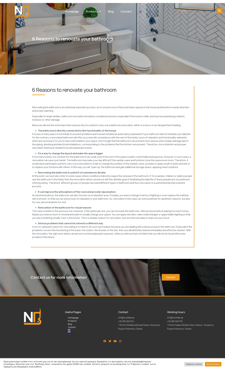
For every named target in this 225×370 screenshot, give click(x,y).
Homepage (73, 317)
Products (72, 320)
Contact (72, 327)
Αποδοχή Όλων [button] (213, 364)
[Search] (219, 10)
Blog (70, 324)
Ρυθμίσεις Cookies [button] (194, 364)
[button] (171, 277)
